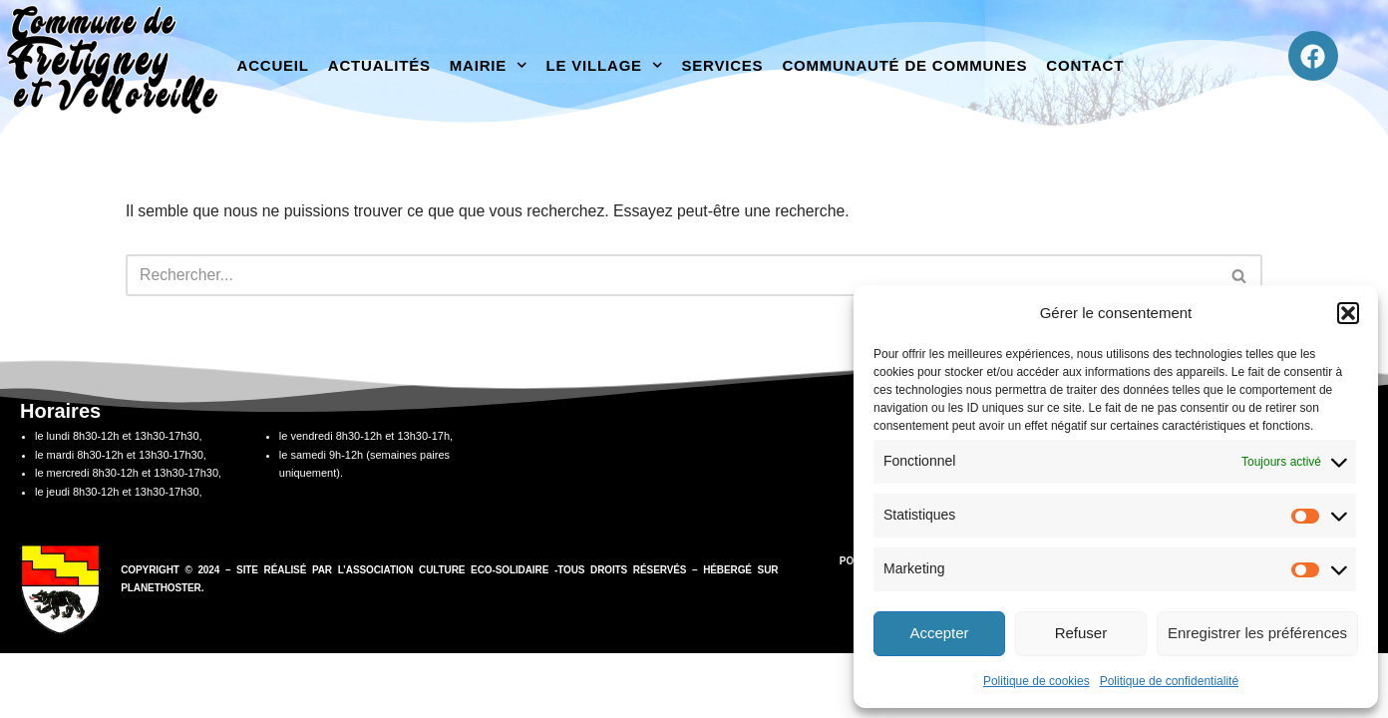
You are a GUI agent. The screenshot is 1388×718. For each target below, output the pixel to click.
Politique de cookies (1036, 681)
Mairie (488, 65)
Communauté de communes (904, 65)
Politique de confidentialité (1169, 681)
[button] (1348, 313)
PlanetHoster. (162, 652)
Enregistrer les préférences (1257, 632)
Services (722, 65)
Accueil (273, 65)
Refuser (1081, 632)
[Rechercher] (671, 276)
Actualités (379, 65)
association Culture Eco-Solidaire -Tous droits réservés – (524, 634)
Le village (604, 65)
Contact (1085, 65)
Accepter (938, 632)
